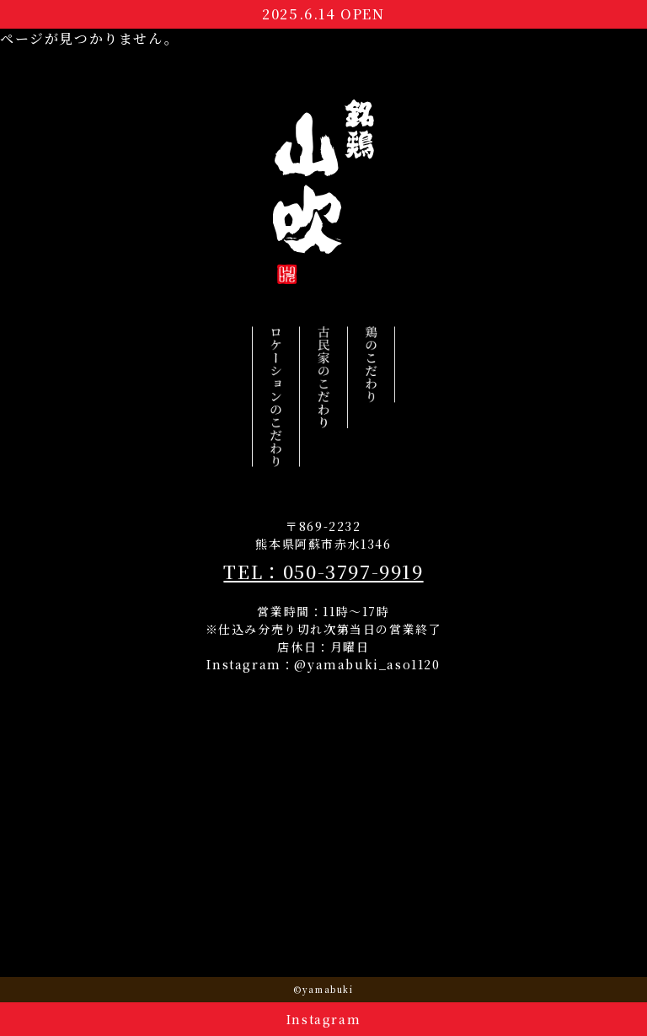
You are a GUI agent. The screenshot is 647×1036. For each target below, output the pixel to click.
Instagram (323, 1019)
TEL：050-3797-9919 (323, 571)
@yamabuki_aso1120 (367, 664)
